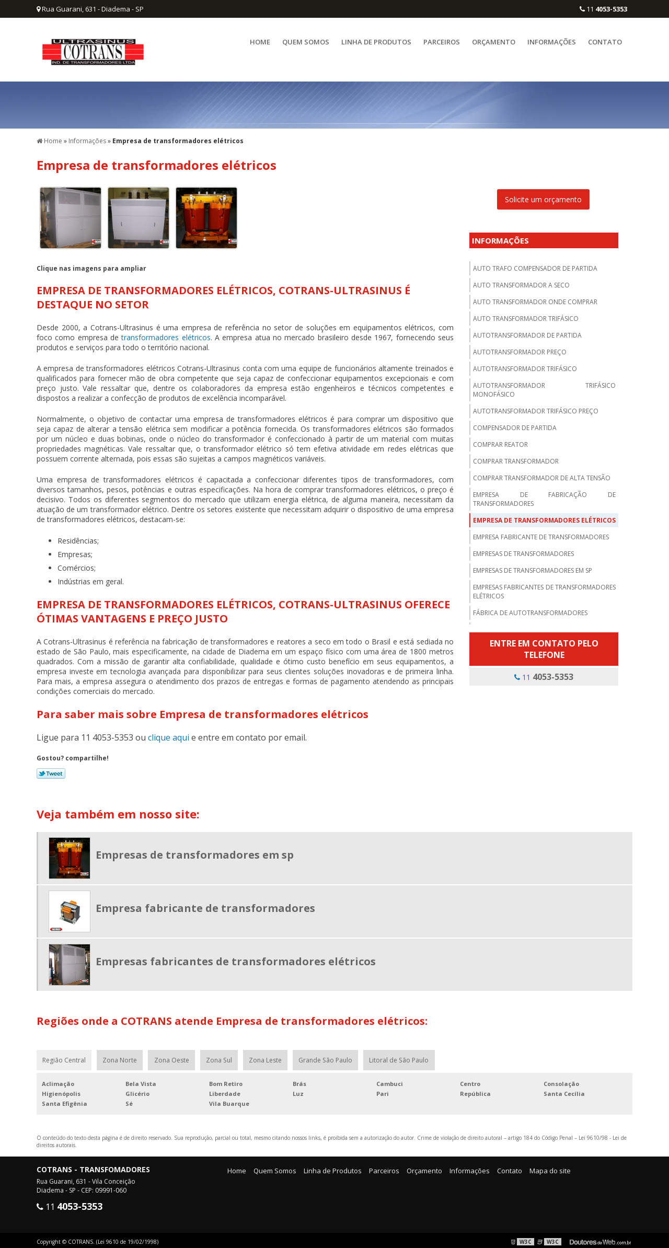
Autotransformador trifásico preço (535, 407)
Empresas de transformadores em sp (532, 566)
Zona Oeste (173, 1057)
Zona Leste (268, 1057)
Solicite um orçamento (543, 196)
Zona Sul (222, 1057)
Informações (551, 42)
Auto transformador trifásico (526, 314)
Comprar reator (500, 440)
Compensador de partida (515, 424)
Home (260, 42)
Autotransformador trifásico (525, 365)
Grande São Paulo (329, 1057)
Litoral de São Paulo (403, 1057)
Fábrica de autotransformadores (530, 609)
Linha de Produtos (376, 42)
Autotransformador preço (520, 348)
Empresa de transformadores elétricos (544, 516)
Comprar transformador (516, 457)
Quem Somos (305, 42)
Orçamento (493, 42)
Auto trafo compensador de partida (535, 264)
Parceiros (441, 42)
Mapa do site (550, 1168)
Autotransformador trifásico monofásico (544, 386)
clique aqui (168, 733)
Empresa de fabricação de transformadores (544, 495)
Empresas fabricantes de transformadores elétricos (544, 588)
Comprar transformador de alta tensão (541, 474)
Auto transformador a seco (521, 281)
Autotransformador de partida (527, 331)
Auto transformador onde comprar (535, 298)
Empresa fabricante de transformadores (541, 533)
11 (603, 9)
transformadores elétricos (165, 334)
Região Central (64, 1057)
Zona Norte (121, 1057)
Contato (605, 42)
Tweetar (51, 770)
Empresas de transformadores (523, 550)
